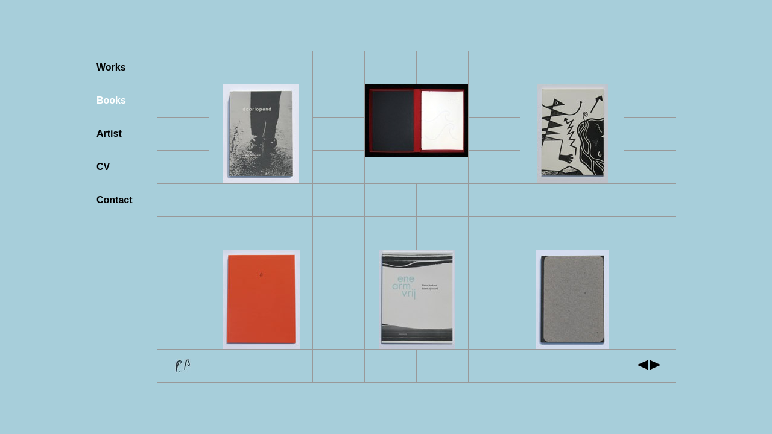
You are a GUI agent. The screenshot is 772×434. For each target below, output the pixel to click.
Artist (109, 133)
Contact (114, 200)
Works (111, 67)
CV (103, 167)
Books (111, 100)
